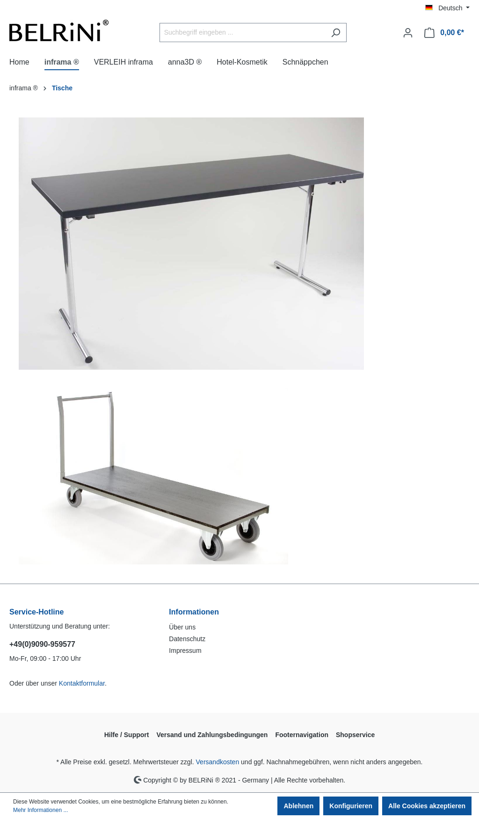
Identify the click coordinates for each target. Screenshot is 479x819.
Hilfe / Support (126, 735)
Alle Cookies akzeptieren (426, 806)
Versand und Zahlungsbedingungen (212, 735)
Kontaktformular (82, 683)
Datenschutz (187, 639)
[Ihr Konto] (408, 33)
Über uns (182, 627)
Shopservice (355, 735)
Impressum (185, 650)
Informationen (194, 612)
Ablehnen (298, 806)
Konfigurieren (350, 806)
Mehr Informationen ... (40, 810)
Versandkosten (218, 762)
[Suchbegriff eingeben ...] (242, 32)
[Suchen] (336, 32)
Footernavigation (301, 735)
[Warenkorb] (444, 33)
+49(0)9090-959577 (42, 644)
